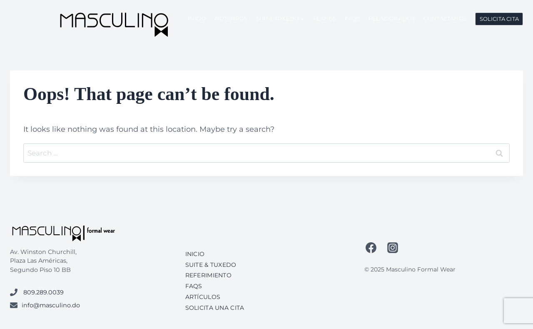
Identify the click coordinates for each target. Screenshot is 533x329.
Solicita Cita (499, 18)
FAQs (352, 18)
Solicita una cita (214, 307)
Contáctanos (445, 18)
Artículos (203, 297)
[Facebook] (371, 248)
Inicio (197, 18)
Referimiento (208, 275)
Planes (324, 18)
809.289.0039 (43, 292)
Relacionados (392, 18)
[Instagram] (392, 248)
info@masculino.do (51, 305)
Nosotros (231, 18)
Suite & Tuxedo (211, 265)
